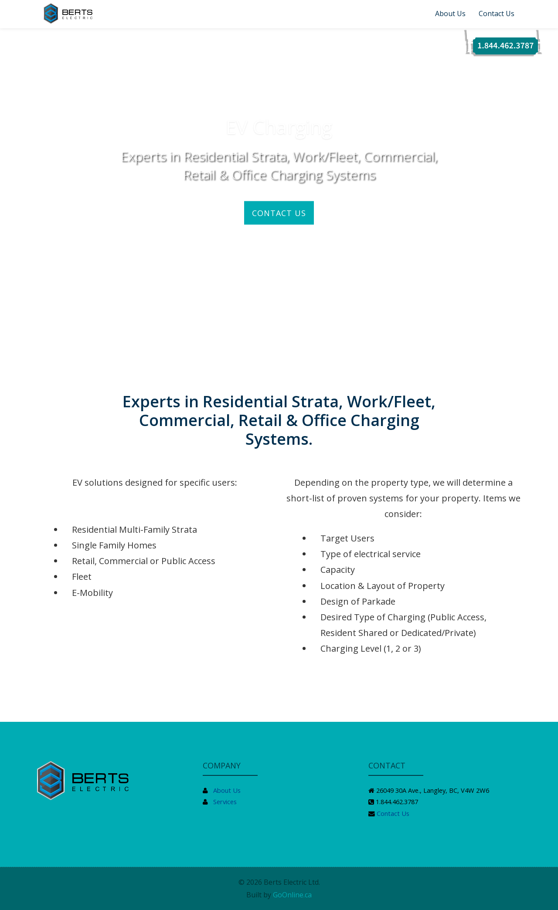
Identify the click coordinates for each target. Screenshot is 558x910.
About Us (450, 13)
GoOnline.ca (292, 895)
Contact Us (496, 13)
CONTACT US (279, 212)
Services (225, 801)
